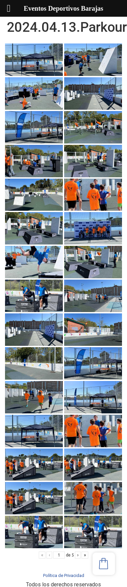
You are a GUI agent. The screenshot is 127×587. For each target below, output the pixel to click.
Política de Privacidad (63, 575)
